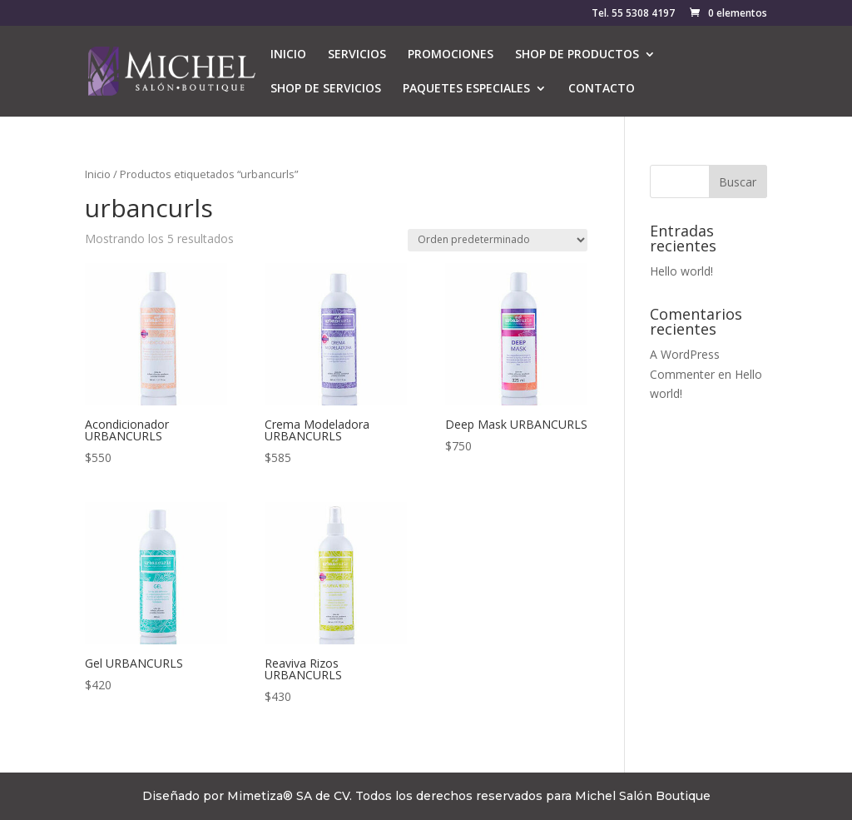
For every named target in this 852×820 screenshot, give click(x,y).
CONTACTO (601, 89)
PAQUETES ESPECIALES (466, 89)
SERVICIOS (357, 55)
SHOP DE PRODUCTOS (577, 55)
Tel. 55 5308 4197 (633, 14)
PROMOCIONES (450, 55)
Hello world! (681, 271)
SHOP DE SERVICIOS (325, 89)
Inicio (98, 173)
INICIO (288, 55)
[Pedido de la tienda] (497, 240)
